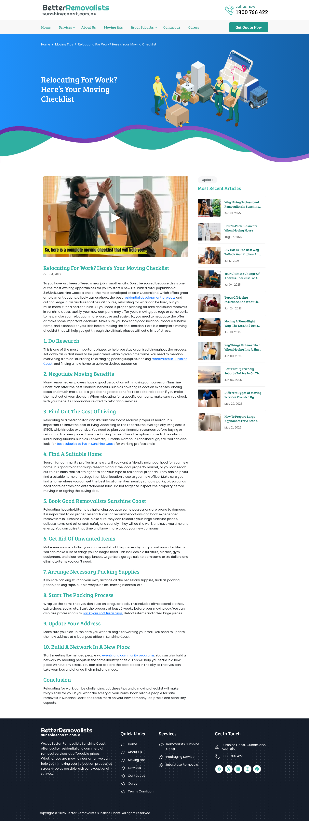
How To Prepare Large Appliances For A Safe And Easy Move (243, 418)
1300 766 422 (233, 756)
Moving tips (112, 27)
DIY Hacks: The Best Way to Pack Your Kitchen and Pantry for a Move (242, 252)
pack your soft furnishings (103, 613)
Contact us (170, 27)
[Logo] (76, 9)
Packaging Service (180, 756)
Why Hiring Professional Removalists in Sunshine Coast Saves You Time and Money (242, 204)
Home (45, 27)
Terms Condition (141, 791)
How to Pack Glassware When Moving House (240, 228)
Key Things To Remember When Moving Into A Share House (243, 347)
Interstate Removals (182, 764)
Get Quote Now (248, 27)
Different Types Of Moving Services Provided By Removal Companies (243, 395)
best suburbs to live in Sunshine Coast (86, 444)
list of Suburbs (140, 27)
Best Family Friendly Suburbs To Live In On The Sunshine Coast (242, 371)
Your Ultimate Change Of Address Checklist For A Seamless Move (242, 275)
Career (191, 27)
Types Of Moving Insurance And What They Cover (242, 299)
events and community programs (128, 655)
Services (64, 27)
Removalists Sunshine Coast (182, 746)
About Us (88, 27)
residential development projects (149, 297)
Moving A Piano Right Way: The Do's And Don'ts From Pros (242, 323)
